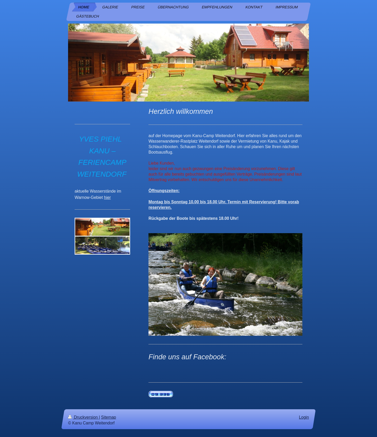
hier (107, 197)
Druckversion (83, 417)
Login (304, 417)
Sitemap (108, 417)
